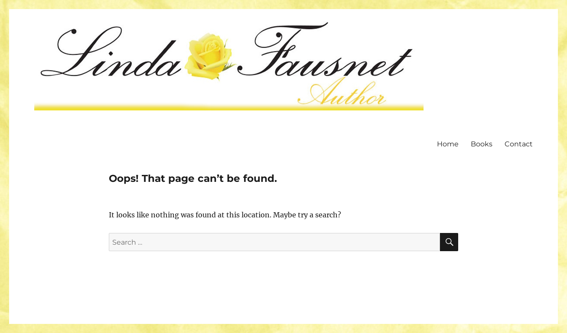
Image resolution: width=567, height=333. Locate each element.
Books (481, 144)
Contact (519, 144)
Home (448, 144)
